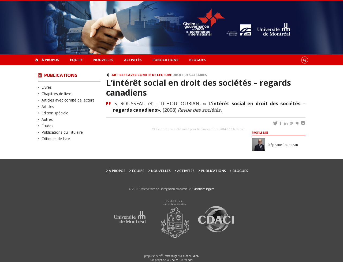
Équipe (76, 59)
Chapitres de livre (56, 93)
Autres (47, 119)
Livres (47, 87)
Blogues (197, 59)
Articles (48, 106)
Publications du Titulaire (62, 132)
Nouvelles (103, 59)
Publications (165, 59)
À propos (50, 59)
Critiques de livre (56, 138)
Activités (133, 59)
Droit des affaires (190, 75)
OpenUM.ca (190, 256)
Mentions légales (203, 189)
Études (47, 125)
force (171, 256)
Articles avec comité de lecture (68, 100)
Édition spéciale (55, 112)
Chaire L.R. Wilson (181, 260)
